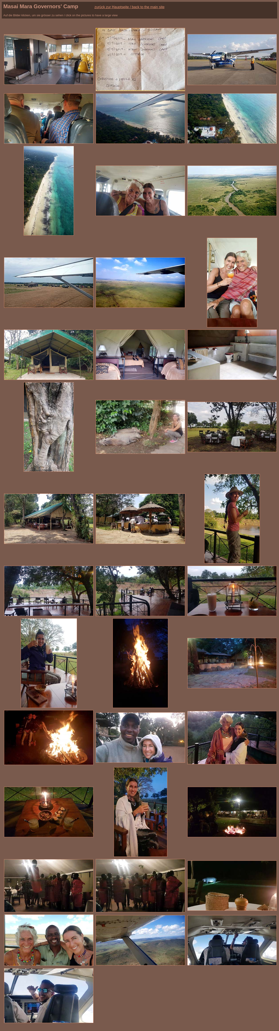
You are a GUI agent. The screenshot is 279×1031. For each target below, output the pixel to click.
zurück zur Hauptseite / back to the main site (130, 7)
